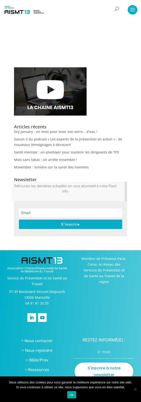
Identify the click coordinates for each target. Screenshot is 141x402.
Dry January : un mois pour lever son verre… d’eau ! (55, 131)
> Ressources (37, 369)
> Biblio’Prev (37, 360)
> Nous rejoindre (37, 350)
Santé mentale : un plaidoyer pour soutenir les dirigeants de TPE (66, 152)
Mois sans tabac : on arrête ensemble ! (45, 159)
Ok (72, 395)
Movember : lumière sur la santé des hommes (51, 167)
